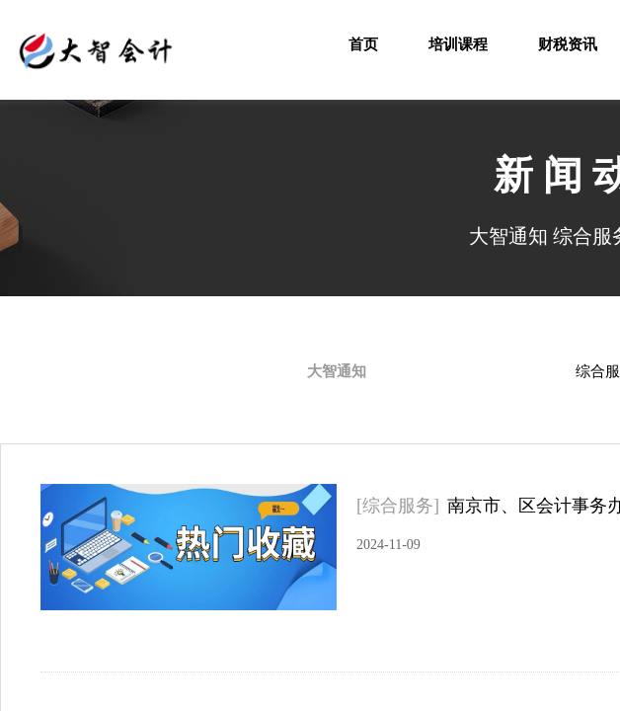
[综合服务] (397, 505)
